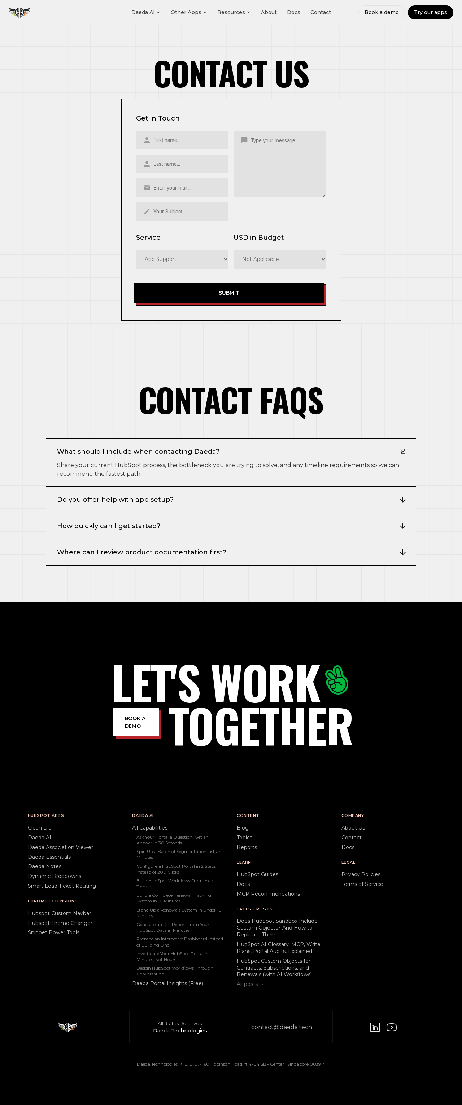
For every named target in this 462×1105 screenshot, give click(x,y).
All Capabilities (149, 828)
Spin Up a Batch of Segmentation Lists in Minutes (179, 854)
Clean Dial (40, 828)
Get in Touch (158, 118)
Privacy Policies (360, 874)
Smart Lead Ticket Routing (62, 886)
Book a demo (382, 12)
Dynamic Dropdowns (54, 876)
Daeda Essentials (49, 857)
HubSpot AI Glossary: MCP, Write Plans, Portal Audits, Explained (279, 947)
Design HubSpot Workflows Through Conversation (174, 970)
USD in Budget (259, 238)
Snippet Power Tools (53, 932)
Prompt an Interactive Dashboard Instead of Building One (179, 941)
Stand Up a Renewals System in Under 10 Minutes (179, 912)
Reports (247, 847)
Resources (234, 12)
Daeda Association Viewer (60, 847)
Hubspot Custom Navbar (59, 913)
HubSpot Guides (257, 874)
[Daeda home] (19, 12)
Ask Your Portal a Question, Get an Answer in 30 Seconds (172, 839)
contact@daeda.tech (281, 1027)
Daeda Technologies (180, 1030)
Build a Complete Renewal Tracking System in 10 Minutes (173, 898)
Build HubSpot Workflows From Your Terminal (174, 883)
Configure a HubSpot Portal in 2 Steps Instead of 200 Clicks (176, 869)
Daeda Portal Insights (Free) (167, 983)
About (269, 12)
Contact (320, 12)
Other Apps (189, 12)
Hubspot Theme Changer (60, 923)
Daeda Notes (44, 866)
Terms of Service (362, 884)
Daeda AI (146, 12)
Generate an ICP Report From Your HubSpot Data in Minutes (172, 927)
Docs (293, 12)
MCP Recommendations (268, 894)
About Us (353, 828)
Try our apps (430, 12)
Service (148, 238)
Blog (243, 828)
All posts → (250, 984)
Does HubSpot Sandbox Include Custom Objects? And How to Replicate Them (277, 928)
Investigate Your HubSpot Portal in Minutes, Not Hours (172, 956)
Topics (244, 837)
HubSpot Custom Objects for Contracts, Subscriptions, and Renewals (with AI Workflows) (274, 968)
